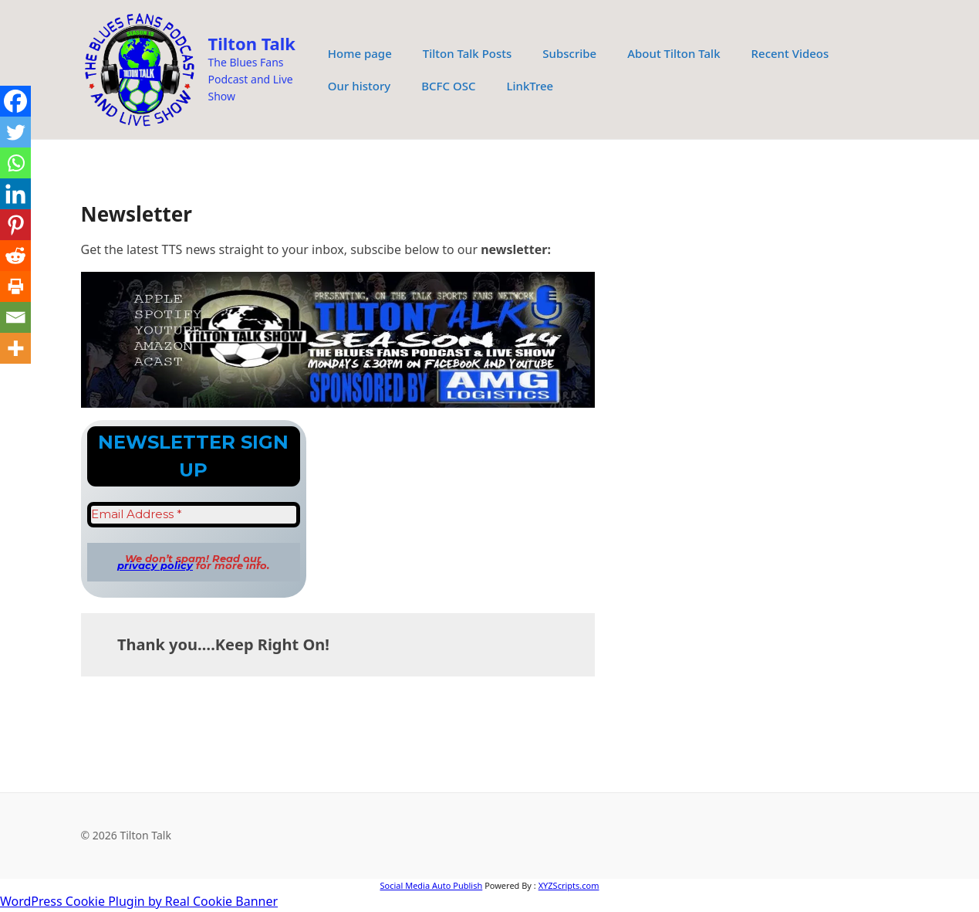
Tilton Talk (251, 43)
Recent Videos (790, 53)
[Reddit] (15, 255)
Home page (360, 53)
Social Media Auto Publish (431, 885)
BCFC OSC (448, 85)
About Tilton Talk (673, 53)
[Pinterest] (15, 224)
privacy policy (155, 565)
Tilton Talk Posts (467, 53)
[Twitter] (15, 132)
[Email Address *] (193, 514)
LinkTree (529, 85)
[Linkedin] (15, 193)
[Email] (15, 317)
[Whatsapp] (15, 162)
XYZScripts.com (568, 885)
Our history (359, 85)
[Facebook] (15, 101)
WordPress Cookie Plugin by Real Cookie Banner (139, 901)
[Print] (15, 286)
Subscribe (569, 53)
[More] (15, 348)
